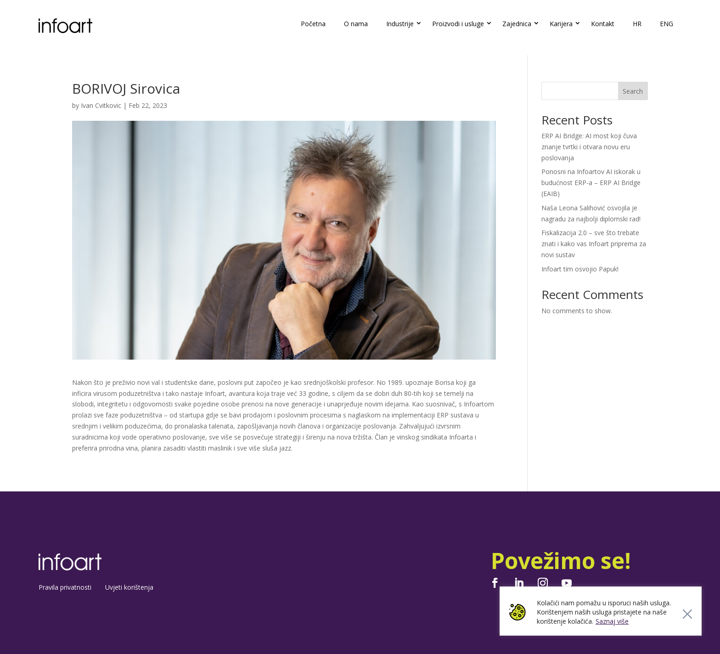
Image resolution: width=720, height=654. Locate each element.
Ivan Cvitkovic (101, 105)
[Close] (687, 614)
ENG (666, 23)
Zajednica (516, 23)
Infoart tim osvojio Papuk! (580, 269)
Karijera (561, 23)
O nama (356, 23)
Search (633, 91)
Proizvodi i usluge (458, 23)
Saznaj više (612, 621)
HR (637, 23)
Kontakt (602, 23)
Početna (313, 23)
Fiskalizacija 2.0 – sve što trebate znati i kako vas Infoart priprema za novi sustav (593, 243)
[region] (601, 611)
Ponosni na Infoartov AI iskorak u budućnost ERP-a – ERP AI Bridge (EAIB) (591, 182)
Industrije (400, 23)
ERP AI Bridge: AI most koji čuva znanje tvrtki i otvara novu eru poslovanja (589, 146)
